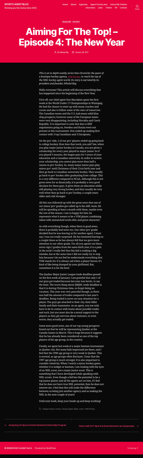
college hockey (48, 409)
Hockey (77, 22)
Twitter (108, 8)
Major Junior (80, 409)
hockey (59, 409)
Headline (66, 22)
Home (65, 4)
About (73, 4)
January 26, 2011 (82, 53)
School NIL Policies (118, 4)
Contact (123, 8)
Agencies (83, 4)
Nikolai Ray (64, 53)
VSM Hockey (74, 77)
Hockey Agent (69, 409)
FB (116, 8)
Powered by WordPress (46, 452)
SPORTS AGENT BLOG (18, 4)
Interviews (90, 8)
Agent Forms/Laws (98, 4)
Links (100, 8)
